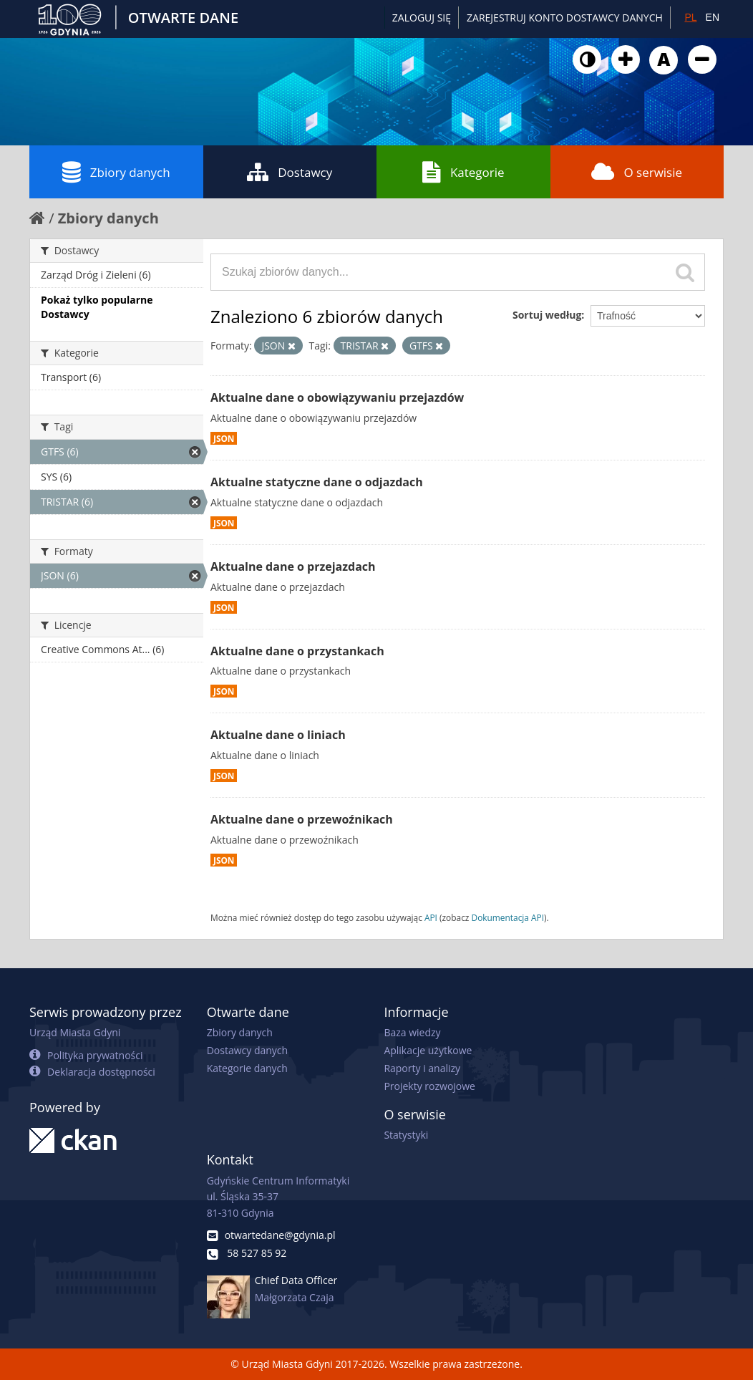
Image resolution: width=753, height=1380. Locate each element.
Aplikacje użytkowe (428, 1050)
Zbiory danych (116, 172)
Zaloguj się (421, 17)
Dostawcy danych (247, 1050)
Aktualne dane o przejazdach (293, 566)
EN (712, 17)
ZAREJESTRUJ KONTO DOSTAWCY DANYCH (565, 17)
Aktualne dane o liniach (278, 735)
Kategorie (463, 172)
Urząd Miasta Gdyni (74, 1032)
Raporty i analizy (422, 1068)
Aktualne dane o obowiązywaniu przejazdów (337, 397)
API (430, 917)
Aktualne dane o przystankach (297, 651)
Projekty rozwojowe (429, 1086)
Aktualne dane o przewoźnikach (301, 819)
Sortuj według (546, 315)
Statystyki (406, 1135)
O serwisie (636, 172)
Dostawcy (289, 172)
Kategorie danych (247, 1068)
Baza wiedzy (412, 1032)
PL (690, 17)
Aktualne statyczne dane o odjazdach (316, 482)
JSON (223, 438)
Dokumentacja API (508, 917)
